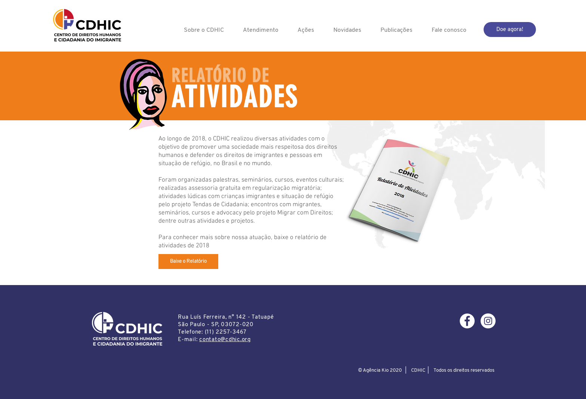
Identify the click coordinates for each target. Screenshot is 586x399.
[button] (203, 30)
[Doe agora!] (510, 29)
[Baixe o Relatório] (188, 261)
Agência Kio (376, 370)
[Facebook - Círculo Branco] (467, 320)
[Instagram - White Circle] (488, 320)
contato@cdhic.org (225, 340)
